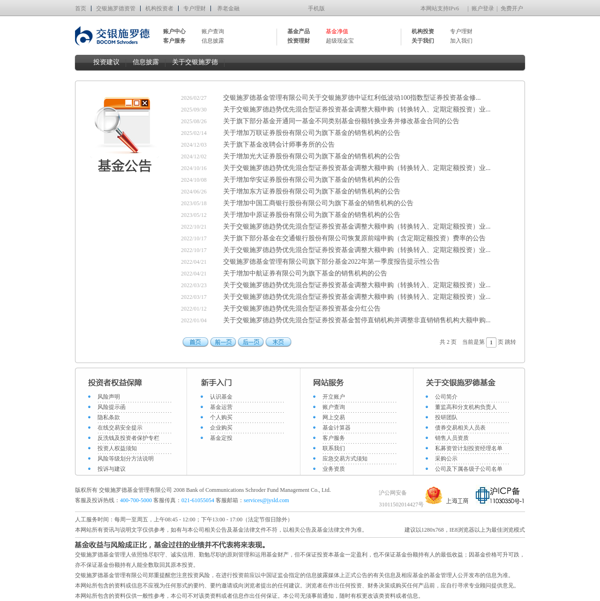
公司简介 (446, 396)
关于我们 (423, 40)
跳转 (510, 342)
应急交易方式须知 (345, 458)
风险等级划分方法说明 (126, 458)
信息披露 (213, 40)
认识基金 (221, 396)
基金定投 (221, 438)
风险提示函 (112, 407)
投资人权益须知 (117, 448)
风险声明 (109, 396)
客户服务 (333, 438)
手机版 (316, 8)
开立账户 (333, 396)
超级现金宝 (340, 40)
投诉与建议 (112, 469)
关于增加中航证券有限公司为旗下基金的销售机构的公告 (305, 273)
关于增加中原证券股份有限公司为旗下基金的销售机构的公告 (311, 214)
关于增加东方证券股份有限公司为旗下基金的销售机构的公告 (311, 191)
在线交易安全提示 (120, 427)
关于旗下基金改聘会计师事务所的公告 (279, 144)
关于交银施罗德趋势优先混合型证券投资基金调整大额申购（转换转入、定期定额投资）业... (357, 109)
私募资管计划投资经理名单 (468, 448)
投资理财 (298, 40)
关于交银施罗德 (195, 62)
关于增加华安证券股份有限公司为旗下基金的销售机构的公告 (311, 179)
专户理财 (194, 8)
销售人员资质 (452, 438)
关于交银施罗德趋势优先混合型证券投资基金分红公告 (302, 308)
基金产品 (298, 31)
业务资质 (333, 469)
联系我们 (333, 448)
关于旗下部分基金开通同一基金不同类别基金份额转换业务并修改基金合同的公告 (341, 121)
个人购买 (221, 417)
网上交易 (333, 417)
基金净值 (337, 31)
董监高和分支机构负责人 (466, 407)
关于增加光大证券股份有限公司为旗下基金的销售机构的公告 (311, 156)
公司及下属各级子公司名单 (468, 469)
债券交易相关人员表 (460, 427)
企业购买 (221, 427)
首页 (80, 8)
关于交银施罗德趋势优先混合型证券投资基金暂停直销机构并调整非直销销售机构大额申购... (357, 320)
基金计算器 (336, 427)
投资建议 (106, 62)
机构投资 (423, 31)
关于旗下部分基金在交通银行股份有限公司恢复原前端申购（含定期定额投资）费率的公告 (354, 238)
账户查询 (213, 31)
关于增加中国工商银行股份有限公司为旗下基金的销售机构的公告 (318, 203)
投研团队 (446, 417)
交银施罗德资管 (115, 8)
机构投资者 (159, 8)
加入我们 (461, 40)
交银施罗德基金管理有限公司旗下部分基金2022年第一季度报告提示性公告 (331, 261)
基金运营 (221, 407)
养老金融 (228, 8)
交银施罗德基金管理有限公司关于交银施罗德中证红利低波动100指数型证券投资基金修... (352, 97)
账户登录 (483, 8)
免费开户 (512, 8)
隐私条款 (109, 417)
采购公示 (446, 458)
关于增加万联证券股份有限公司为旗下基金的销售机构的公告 (311, 132)
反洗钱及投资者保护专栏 (128, 438)
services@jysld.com (267, 500)
